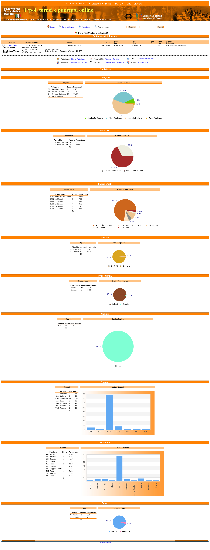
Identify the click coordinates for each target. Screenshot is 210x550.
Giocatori (96, 3)
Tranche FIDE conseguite (114, 62)
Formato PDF (143, 62)
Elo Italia (83, 3)
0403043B (13, 45)
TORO (128, 3)
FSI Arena (137, 3)
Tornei (108, 3)
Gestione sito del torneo (146, 59)
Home (52, 27)
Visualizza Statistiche (79, 62)
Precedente (86, 27)
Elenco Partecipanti (78, 59)
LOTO (118, 3)
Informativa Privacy (105, 542)
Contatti (70, 3)
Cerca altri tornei (68, 27)
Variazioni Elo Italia (112, 59)
